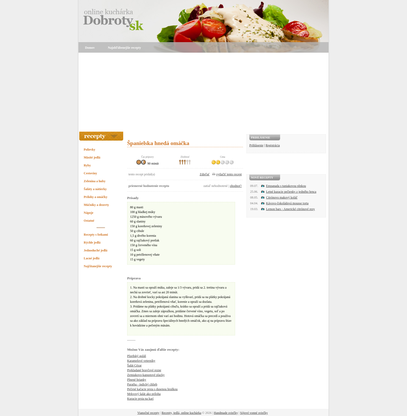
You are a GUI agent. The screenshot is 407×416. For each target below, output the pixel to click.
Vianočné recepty (148, 413)
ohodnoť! (236, 186)
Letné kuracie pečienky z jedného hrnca (291, 192)
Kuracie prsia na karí (140, 398)
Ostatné (89, 220)
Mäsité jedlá (92, 157)
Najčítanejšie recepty (98, 266)
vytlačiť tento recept (229, 174)
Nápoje (88, 213)
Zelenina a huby (95, 181)
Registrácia (273, 145)
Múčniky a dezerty (96, 205)
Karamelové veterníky (141, 361)
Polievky (89, 149)
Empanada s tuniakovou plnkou (286, 186)
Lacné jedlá (92, 258)
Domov (90, 47)
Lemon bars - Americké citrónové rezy (290, 209)
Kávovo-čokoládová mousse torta (287, 203)
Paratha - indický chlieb (142, 384)
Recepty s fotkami (96, 234)
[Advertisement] (203, 92)
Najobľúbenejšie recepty (124, 47)
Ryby (87, 165)
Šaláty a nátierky (95, 189)
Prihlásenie (256, 145)
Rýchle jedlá (92, 242)
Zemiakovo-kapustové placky (146, 375)
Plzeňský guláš (136, 356)
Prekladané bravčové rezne (144, 370)
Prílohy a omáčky (95, 197)
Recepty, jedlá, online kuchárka (181, 413)
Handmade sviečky (226, 413)
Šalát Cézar (134, 365)
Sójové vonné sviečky (254, 413)
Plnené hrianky (136, 380)
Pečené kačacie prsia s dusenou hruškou (152, 389)
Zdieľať (205, 174)
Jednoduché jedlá (95, 250)
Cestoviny (90, 173)
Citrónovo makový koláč (281, 197)
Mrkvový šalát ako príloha (144, 394)
